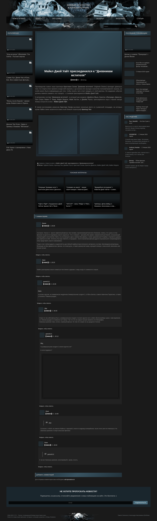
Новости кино (19, 18)
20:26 (53, 226)
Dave (39, 291)
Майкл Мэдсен (114, 165)
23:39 (54, 284)
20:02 (55, 445)
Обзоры (99, 18)
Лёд (41, 343)
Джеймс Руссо (68, 165)
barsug (84, 80)
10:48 (56, 414)
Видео (38, 18)
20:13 (56, 336)
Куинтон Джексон (90, 165)
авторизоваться (69, 479)
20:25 (53, 262)
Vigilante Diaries (48, 165)
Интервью (120, 18)
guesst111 (50, 454)
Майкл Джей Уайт (60, 102)
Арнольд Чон (86, 109)
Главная (41, 163)
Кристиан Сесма (79, 165)
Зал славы (57, 18)
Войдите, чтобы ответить (43, 255)
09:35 (55, 311)
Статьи (140, 18)
